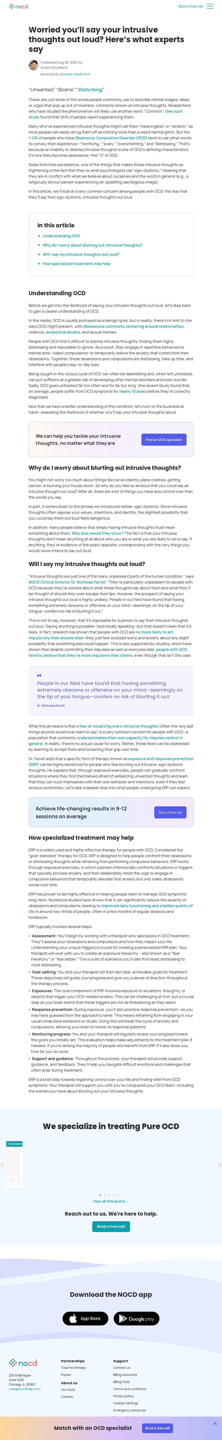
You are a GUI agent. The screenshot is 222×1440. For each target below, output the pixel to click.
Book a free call (191, 6)
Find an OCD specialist (164, 439)
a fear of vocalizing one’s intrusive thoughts (117, 726)
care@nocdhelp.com (25, 1372)
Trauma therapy (73, 1351)
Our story (68, 1373)
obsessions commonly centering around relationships (133, 326)
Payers (66, 1358)
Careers (67, 1380)
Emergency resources (129, 1394)
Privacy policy (123, 1380)
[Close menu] (210, 6)
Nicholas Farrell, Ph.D (75, 74)
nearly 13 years (133, 391)
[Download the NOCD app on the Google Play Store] (136, 1303)
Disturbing (90, 89)
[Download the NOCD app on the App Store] (85, 1303)
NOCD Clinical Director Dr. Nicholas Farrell (67, 582)
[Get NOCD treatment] (23, 1349)
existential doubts (63, 332)
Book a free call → (47, 1161)
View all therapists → (111, 1184)
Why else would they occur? (98, 533)
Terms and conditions (129, 1372)
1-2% (33, 137)
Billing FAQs (121, 1365)
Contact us (121, 1351)
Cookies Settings (125, 1387)
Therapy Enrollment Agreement (137, 1401)
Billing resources (125, 1358)
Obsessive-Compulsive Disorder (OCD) (111, 137)
